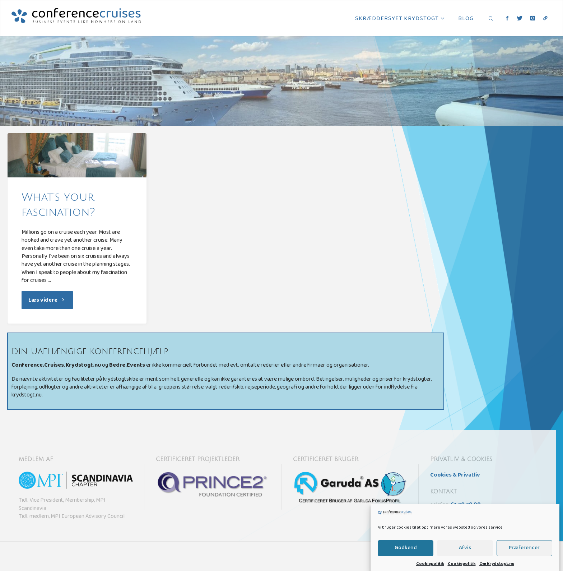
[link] (491, 18)
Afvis (465, 555)
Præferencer (524, 555)
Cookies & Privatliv (455, 475)
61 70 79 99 (466, 505)
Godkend (406, 555)
